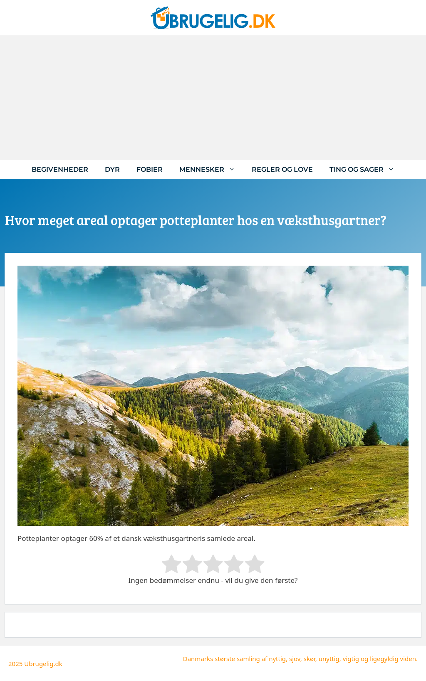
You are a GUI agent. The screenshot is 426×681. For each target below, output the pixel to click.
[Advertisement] (213, 97)
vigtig (351, 658)
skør (309, 658)
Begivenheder (60, 169)
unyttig (329, 658)
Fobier (149, 169)
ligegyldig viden (393, 658)
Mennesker (211, 169)
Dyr (112, 169)
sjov (294, 658)
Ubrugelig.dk (43, 663)
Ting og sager (366, 169)
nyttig (277, 658)
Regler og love (282, 169)
